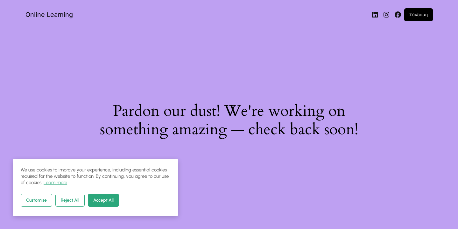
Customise (36, 200)
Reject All (70, 200)
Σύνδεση (418, 14)
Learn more (55, 182)
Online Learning (49, 14)
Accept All (103, 200)
